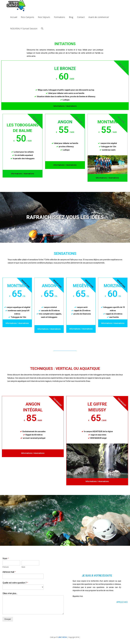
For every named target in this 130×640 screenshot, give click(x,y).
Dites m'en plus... (10, 593)
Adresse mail (9, 572)
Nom (6, 558)
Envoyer (8, 619)
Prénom (6, 567)
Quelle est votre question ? (15, 582)
